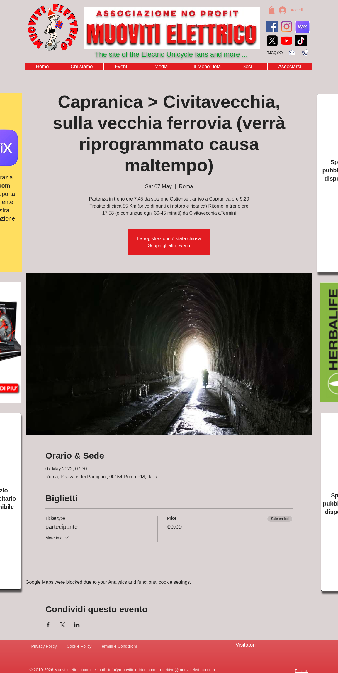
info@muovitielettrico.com (131, 669)
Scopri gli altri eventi (169, 245)
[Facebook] (272, 26)
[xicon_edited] (272, 40)
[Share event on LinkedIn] (77, 624)
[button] (272, 10)
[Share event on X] (62, 624)
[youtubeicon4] (286, 40)
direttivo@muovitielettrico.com (187, 669)
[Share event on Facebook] (48, 624)
